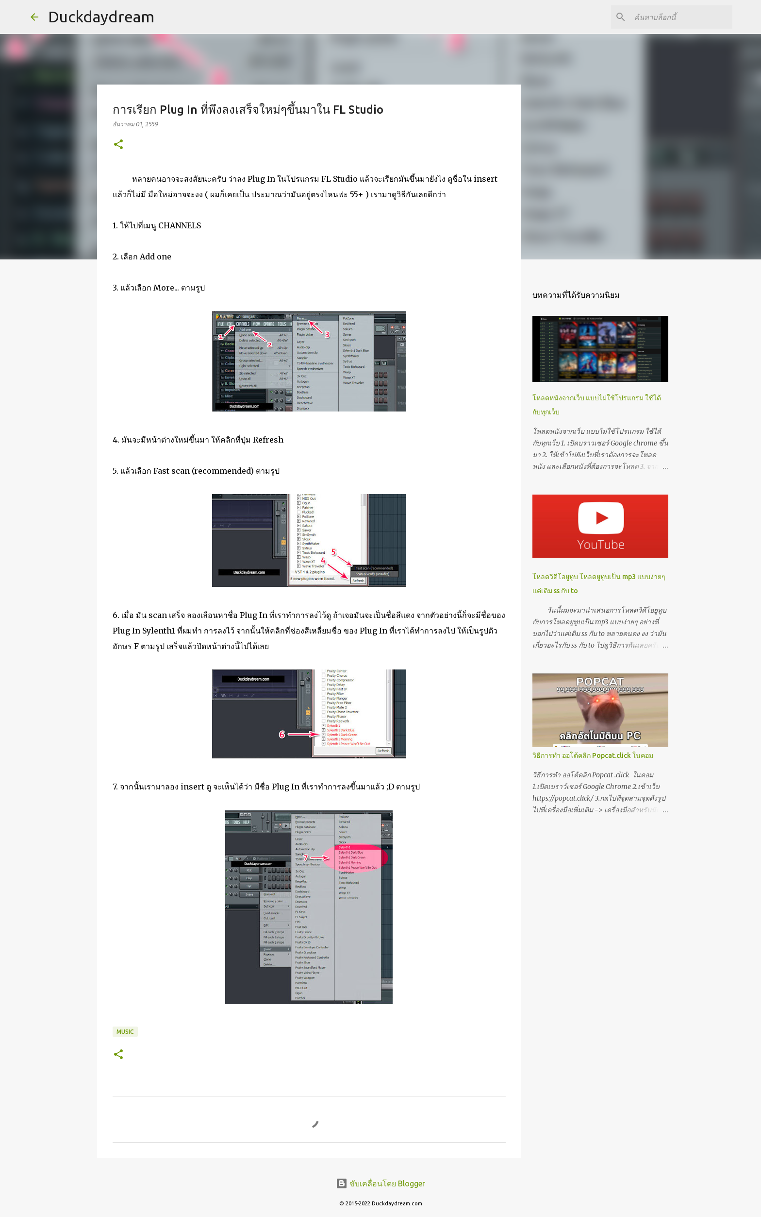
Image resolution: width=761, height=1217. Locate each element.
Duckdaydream (101, 16)
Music (125, 1031)
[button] (118, 145)
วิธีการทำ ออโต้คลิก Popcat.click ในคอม (592, 755)
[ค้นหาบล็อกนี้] (681, 17)
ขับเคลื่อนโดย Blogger (380, 1183)
